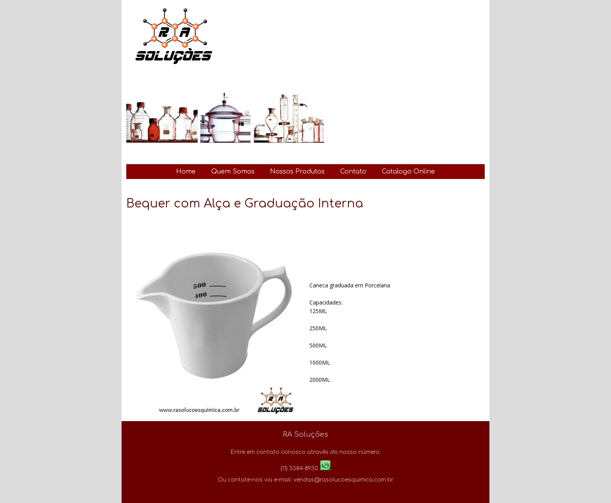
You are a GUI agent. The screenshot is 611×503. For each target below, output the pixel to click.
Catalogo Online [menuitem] (408, 171)
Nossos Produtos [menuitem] (297, 171)
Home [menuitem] (186, 171)
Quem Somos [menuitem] (232, 171)
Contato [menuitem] (353, 171)
